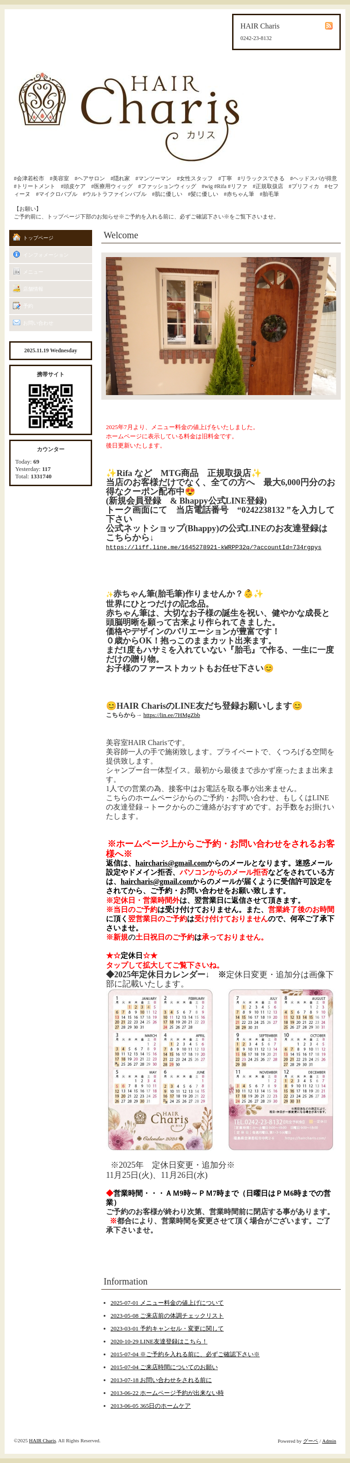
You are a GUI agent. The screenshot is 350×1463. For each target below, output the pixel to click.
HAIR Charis (42, 1440)
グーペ (310, 1441)
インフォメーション (46, 255)
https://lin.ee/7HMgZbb (171, 714)
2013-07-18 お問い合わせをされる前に (161, 1380)
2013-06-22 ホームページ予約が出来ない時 (167, 1392)
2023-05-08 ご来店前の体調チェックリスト (167, 1315)
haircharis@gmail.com (171, 863)
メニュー (33, 272)
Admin (329, 1441)
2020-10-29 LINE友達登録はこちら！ (159, 1341)
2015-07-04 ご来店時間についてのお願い (164, 1367)
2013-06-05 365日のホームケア (151, 1405)
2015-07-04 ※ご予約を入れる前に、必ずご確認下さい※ (185, 1354)
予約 (28, 306)
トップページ (38, 238)
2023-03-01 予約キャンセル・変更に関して (167, 1328)
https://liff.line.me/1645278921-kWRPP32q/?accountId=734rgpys (213, 548)
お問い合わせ (38, 323)
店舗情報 (33, 289)
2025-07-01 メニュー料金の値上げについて (167, 1302)
